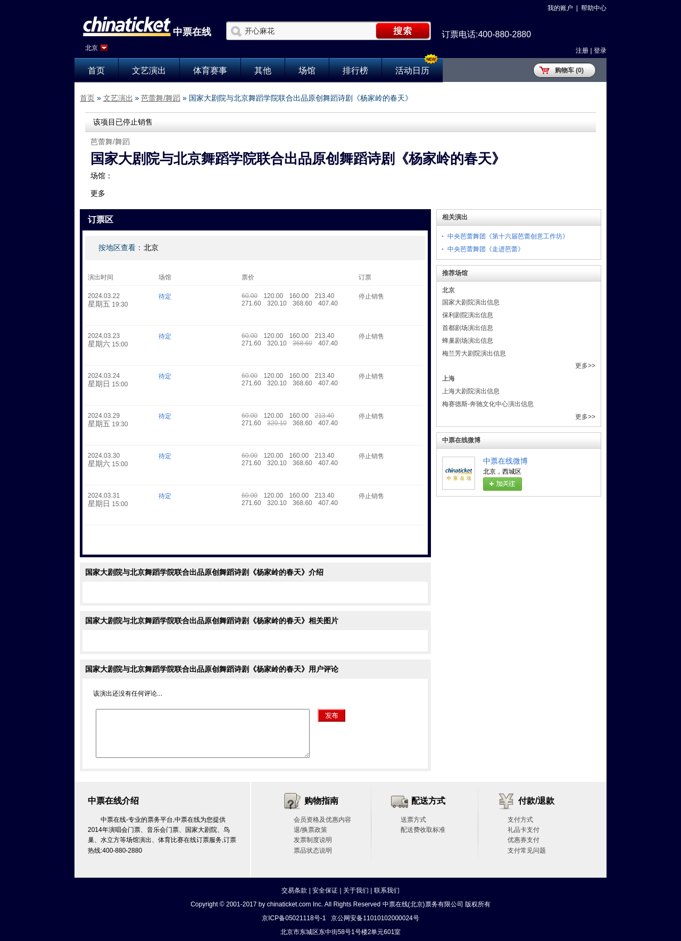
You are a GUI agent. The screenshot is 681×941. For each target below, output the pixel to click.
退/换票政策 (310, 829)
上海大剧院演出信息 (471, 391)
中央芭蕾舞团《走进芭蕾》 (485, 249)
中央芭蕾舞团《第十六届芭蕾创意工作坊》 (508, 236)
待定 (165, 296)
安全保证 (325, 890)
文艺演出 (149, 70)
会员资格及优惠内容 (322, 819)
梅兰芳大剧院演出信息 (474, 353)
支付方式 (520, 819)
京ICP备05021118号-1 (294, 918)
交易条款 (294, 890)
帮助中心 (594, 8)
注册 (582, 50)
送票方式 (413, 819)
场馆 (306, 70)
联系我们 (387, 890)
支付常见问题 (527, 850)
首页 (96, 70)
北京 (91, 48)
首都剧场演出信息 (467, 328)
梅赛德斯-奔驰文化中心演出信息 (488, 404)
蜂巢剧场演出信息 (467, 340)
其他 (262, 70)
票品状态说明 (313, 850)
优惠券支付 (523, 840)
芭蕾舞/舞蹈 (160, 98)
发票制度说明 (313, 840)
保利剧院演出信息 (467, 315)
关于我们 (356, 890)
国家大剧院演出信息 (471, 302)
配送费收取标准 (423, 829)
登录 (600, 50)
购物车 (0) (569, 70)
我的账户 (560, 8)
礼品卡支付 (523, 829)
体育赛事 (210, 70)
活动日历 (412, 70)
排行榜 (355, 70)
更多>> (585, 365)
